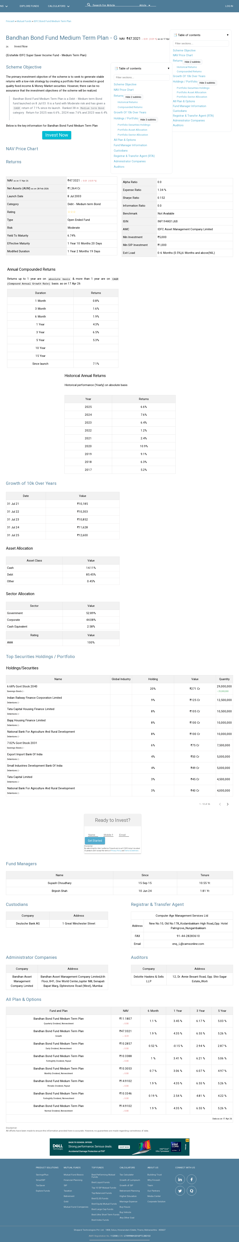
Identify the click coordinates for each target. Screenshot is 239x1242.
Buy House (125, 1206)
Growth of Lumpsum (130, 1179)
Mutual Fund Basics (74, 1174)
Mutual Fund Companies (76, 1206)
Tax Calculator (127, 1174)
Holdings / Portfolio (185, 81)
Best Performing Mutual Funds (103, 1175)
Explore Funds (43, 1190)
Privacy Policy (116, 850)
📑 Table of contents (186, 35)
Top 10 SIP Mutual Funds (104, 1187)
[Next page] (228, 804)
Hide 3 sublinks (207, 83)
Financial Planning (73, 1179)
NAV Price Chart (183, 55)
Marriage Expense (128, 1201)
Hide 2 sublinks (192, 62)
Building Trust (154, 1174)
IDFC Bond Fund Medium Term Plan (52, 21)
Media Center (154, 1196)
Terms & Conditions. (132, 850)
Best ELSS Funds (100, 1198)
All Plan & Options (184, 101)
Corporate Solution (156, 1201)
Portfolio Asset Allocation (191, 92)
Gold (66, 1201)
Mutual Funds (24, 21)
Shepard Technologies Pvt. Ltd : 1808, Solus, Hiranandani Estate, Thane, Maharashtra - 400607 (119, 1229)
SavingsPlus (42, 1174)
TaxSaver (40, 1185)
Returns (178, 60)
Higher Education (128, 1196)
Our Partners (153, 1190)
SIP (65, 1185)
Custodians (180, 110)
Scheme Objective (184, 50)
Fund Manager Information (189, 106)
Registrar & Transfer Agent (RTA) (193, 115)
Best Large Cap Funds (102, 1209)
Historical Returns (187, 67)
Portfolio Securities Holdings (193, 88)
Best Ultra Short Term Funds (105, 1214)
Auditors (178, 125)
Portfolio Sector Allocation (192, 96)
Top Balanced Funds (102, 1193)
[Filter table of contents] (201, 43)
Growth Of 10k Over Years (189, 76)
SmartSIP (40, 1179)
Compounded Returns (189, 71)
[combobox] (110, 6)
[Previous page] (220, 804)
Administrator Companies (189, 120)
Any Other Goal (127, 1217)
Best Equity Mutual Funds (104, 1203)
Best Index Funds (100, 1219)
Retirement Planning (130, 1190)
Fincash (10, 21)
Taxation (68, 1190)
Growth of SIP (126, 1185)
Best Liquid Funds (101, 1182)
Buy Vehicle (125, 1212)
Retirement (69, 1196)
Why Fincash (153, 1179)
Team (150, 1185)
